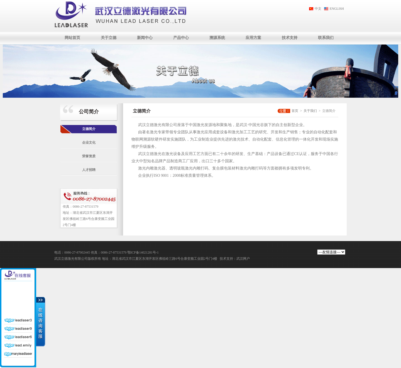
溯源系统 (217, 38)
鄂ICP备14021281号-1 (143, 252)
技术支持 (289, 38)
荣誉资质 (89, 156)
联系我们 (326, 38)
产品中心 (181, 38)
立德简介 (89, 129)
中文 (318, 9)
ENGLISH (337, 9)
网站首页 (72, 38)
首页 (295, 111)
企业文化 (89, 142)
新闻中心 (145, 38)
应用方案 (253, 38)
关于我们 (310, 111)
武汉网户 (243, 259)
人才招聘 (89, 170)
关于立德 (108, 38)
